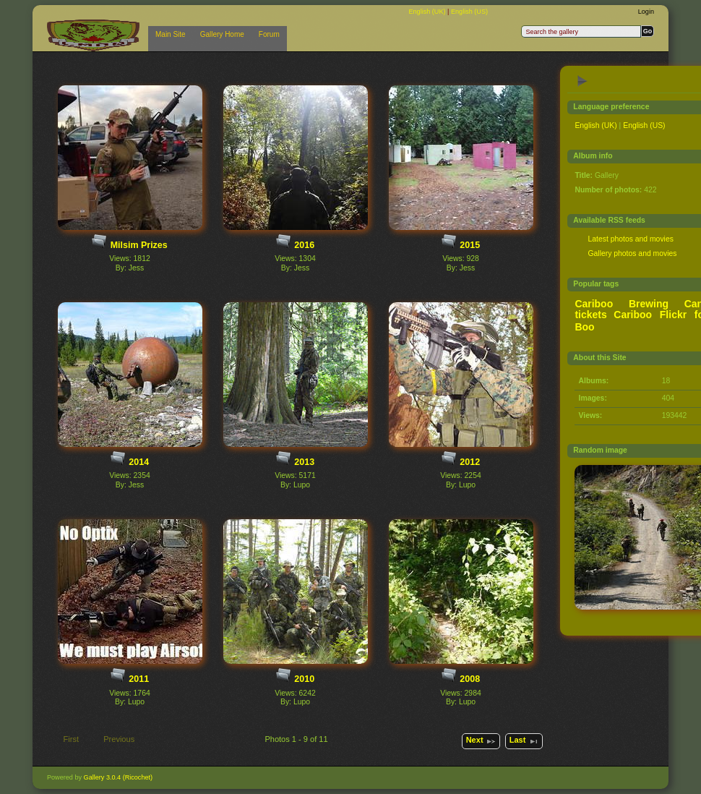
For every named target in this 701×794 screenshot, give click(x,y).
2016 (304, 245)
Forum (269, 34)
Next (481, 741)
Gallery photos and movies (632, 253)
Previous (112, 740)
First (64, 740)
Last (524, 741)
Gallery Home (222, 34)
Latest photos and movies (630, 239)
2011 (139, 679)
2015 (470, 245)
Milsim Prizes (139, 245)
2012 (470, 462)
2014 (139, 462)
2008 (470, 679)
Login (646, 11)
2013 (304, 462)
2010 (304, 679)
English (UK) (427, 11)
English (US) (469, 11)
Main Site (170, 34)
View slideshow (582, 81)
